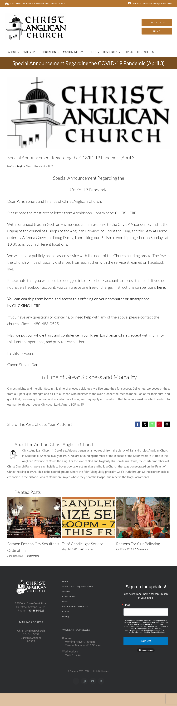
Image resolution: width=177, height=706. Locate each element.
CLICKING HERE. (26, 305)
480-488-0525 (35, 610)
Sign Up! (146, 641)
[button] (153, 52)
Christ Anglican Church (21, 166)
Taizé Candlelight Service (82, 543)
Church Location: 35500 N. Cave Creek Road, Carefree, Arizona (35, 3)
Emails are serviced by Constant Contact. (148, 632)
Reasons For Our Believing (138, 543)
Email (126, 605)
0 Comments (33, 556)
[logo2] (88, 113)
